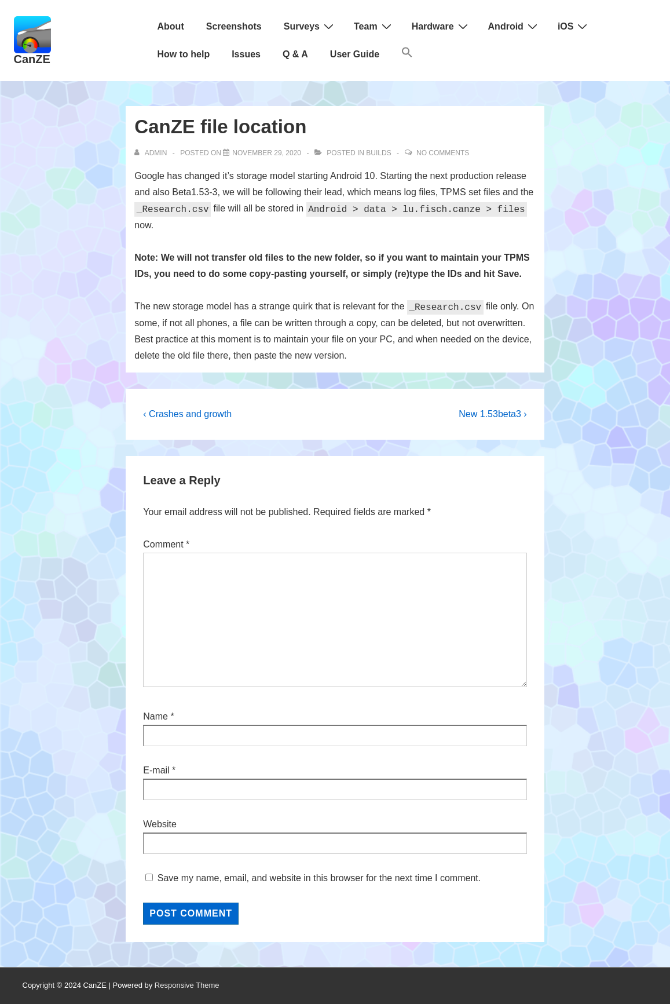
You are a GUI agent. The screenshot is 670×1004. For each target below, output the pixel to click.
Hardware (441, 26)
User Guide (354, 54)
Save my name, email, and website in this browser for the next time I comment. (319, 878)
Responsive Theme (187, 985)
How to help (184, 54)
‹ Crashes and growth (187, 414)
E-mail (156, 770)
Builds (378, 153)
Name (155, 716)
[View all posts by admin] (151, 153)
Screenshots (234, 26)
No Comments (442, 153)
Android (514, 26)
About (171, 26)
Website (160, 824)
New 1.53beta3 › (492, 414)
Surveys (310, 26)
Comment (166, 544)
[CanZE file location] (266, 153)
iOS (574, 26)
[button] (407, 55)
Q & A (295, 54)
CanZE (32, 59)
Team (374, 26)
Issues (246, 54)
